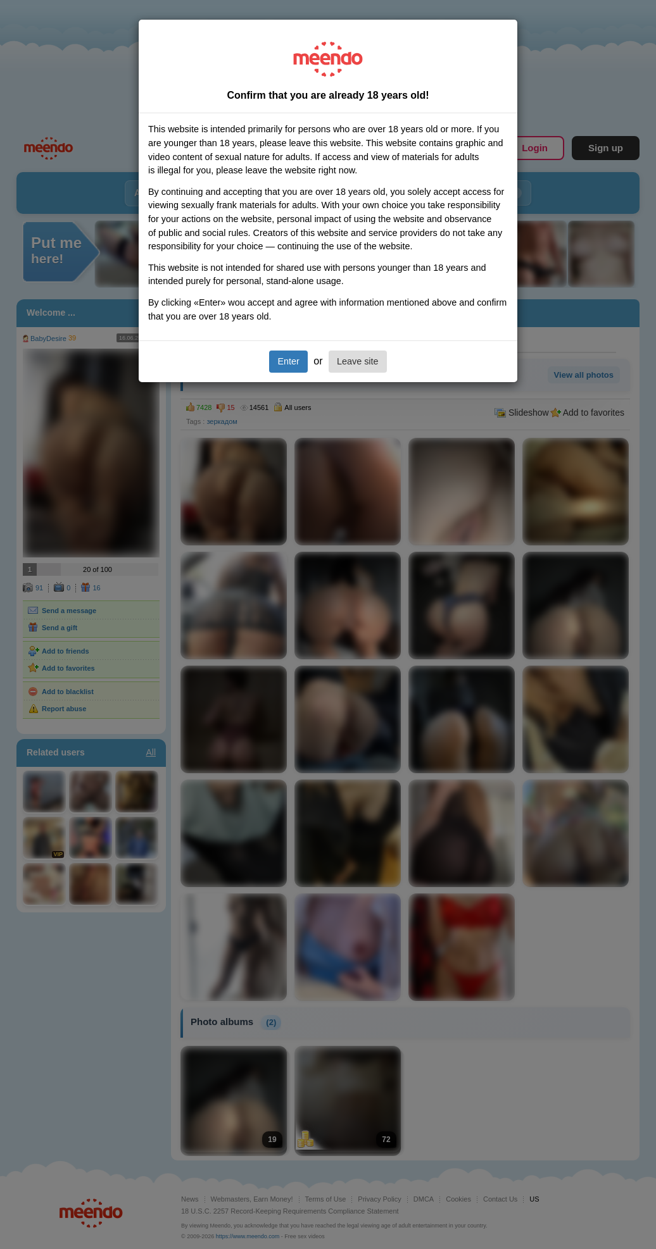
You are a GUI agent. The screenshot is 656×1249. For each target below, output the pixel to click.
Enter (288, 361)
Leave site (358, 361)
